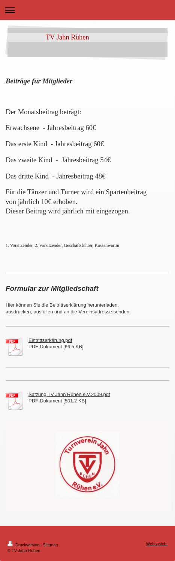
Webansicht (157, 543)
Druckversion (23, 545)
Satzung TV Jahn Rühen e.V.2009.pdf (69, 394)
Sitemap (50, 545)
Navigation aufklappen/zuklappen (87, 10)
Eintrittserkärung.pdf (50, 340)
